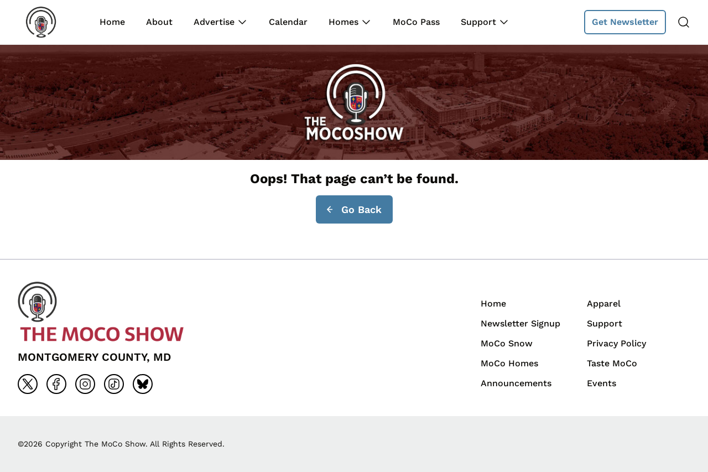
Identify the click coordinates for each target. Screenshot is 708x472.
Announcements (516, 383)
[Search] (683, 22)
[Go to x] (28, 384)
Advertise (214, 22)
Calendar (288, 22)
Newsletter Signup (520, 323)
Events (601, 383)
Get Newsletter (625, 22)
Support (478, 22)
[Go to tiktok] (114, 384)
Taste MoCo (612, 363)
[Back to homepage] (49, 22)
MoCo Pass (416, 22)
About (159, 22)
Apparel (604, 303)
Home (112, 22)
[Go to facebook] (56, 384)
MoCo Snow (507, 343)
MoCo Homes (509, 363)
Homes (343, 22)
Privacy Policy (616, 343)
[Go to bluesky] (143, 384)
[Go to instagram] (85, 384)
